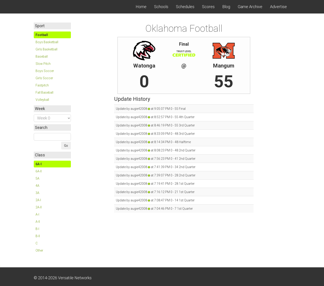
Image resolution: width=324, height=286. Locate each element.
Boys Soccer (45, 71)
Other (39, 250)
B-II (38, 236)
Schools (161, 6)
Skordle (51, 7)
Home (141, 6)
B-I (37, 229)
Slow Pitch (43, 63)
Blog (226, 6)
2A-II (39, 207)
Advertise (278, 6)
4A (37, 185)
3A (37, 193)
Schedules (185, 6)
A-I (37, 214)
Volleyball (42, 99)
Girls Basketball (46, 49)
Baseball (42, 56)
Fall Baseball (44, 92)
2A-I (38, 200)
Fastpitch (42, 85)
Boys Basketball (47, 42)
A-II (38, 221)
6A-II (39, 171)
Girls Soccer (44, 78)
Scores (208, 6)
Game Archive (250, 6)
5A (37, 178)
